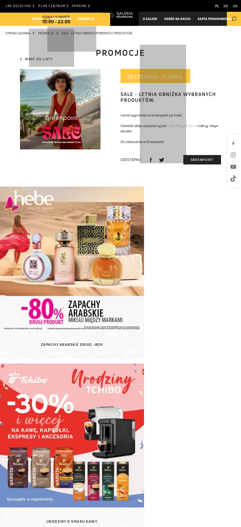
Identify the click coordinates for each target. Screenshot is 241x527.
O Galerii (13, 481)
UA (235, 6)
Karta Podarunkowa (215, 19)
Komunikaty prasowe (71, 464)
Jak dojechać (19, 6)
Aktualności (66, 19)
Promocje (95, 19)
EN (223, 6)
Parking (86, 6)
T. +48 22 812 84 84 (146, 481)
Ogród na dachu (176, 19)
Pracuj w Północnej (24, 499)
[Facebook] (235, 143)
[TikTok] (235, 178)
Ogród (10, 487)
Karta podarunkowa (24, 493)
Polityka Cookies (168, 512)
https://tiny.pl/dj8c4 (181, 125)
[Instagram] (235, 155)
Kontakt (100, 481)
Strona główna (19, 33)
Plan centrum (56, 6)
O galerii (151, 19)
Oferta (39, 19)
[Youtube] (235, 167)
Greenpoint (202, 160)
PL (211, 6)
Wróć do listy (36, 59)
